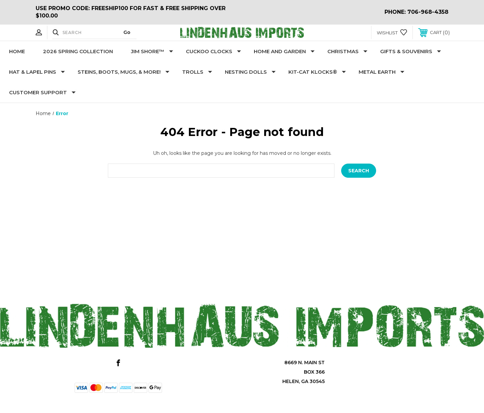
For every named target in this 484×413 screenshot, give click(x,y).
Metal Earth (381, 71)
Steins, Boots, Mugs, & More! (123, 71)
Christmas (347, 51)
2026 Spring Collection (78, 51)
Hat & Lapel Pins (37, 71)
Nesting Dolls (250, 71)
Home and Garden (284, 51)
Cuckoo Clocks (213, 51)
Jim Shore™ (152, 51)
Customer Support (42, 92)
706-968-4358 (427, 12)
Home (17, 51)
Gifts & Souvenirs (410, 51)
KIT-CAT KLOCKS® (317, 71)
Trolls (197, 71)
